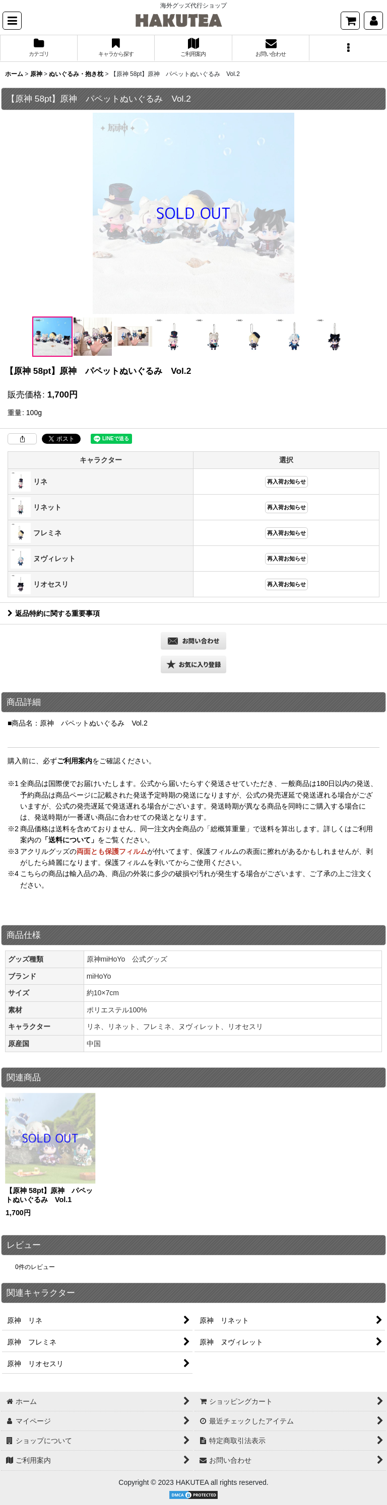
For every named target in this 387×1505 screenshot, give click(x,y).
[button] (12, 21)
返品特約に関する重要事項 (54, 613)
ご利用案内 (74, 761)
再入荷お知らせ (286, 482)
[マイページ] (373, 21)
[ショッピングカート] (350, 21)
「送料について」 (69, 840)
